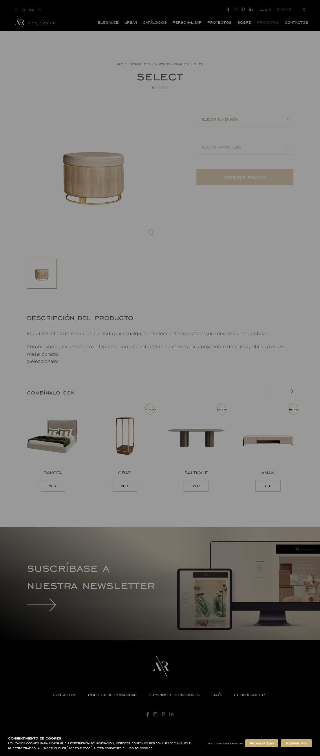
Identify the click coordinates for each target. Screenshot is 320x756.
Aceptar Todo (296, 743)
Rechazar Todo (262, 743)
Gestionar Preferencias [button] (225, 743)
